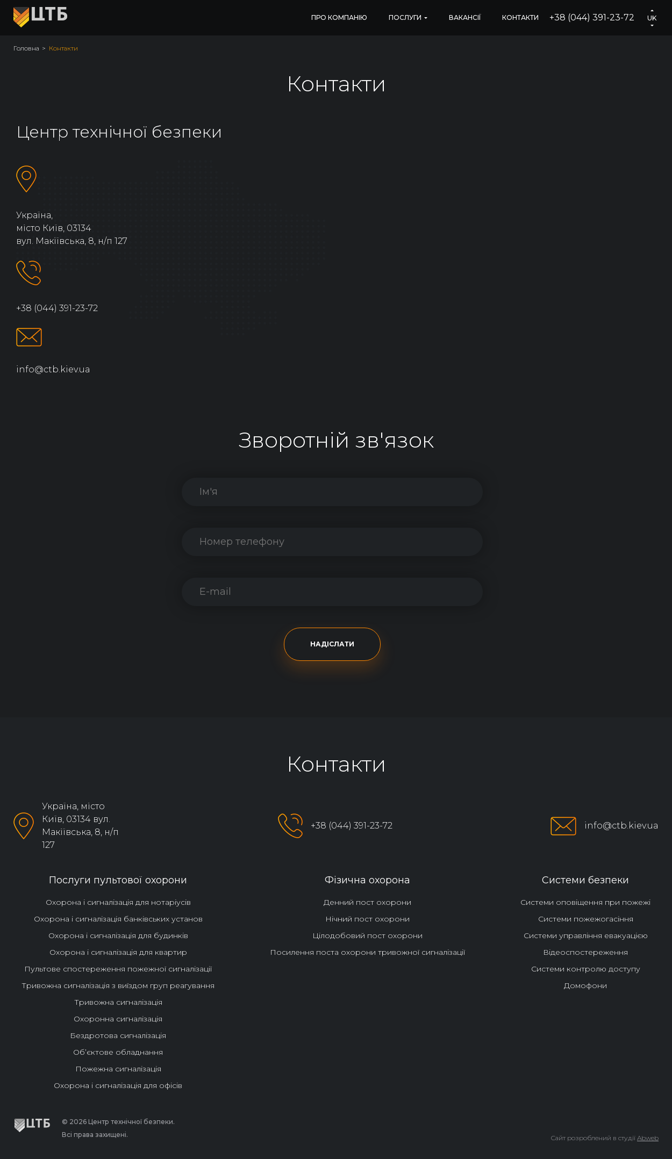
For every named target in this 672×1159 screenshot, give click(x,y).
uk (651, 18)
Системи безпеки (585, 880)
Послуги (405, 17)
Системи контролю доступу (585, 969)
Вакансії (465, 17)
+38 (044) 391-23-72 (591, 17)
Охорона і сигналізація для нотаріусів (118, 902)
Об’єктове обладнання (118, 1052)
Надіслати (332, 644)
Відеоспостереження (585, 952)
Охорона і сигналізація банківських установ (118, 919)
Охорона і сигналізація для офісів (118, 1085)
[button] (652, 10)
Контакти (520, 17)
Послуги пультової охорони (118, 880)
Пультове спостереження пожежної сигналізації (118, 969)
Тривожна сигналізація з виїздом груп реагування (118, 985)
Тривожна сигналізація (118, 1002)
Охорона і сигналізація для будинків (118, 935)
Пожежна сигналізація (118, 1069)
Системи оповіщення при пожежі (585, 902)
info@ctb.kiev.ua (53, 369)
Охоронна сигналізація (118, 1019)
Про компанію (339, 17)
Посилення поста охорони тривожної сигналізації (367, 952)
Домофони (585, 985)
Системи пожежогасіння (585, 919)
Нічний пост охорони (367, 919)
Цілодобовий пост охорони (367, 935)
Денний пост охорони (367, 902)
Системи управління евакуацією (586, 935)
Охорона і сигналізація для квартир (118, 952)
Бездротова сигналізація (118, 1035)
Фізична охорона (367, 880)
